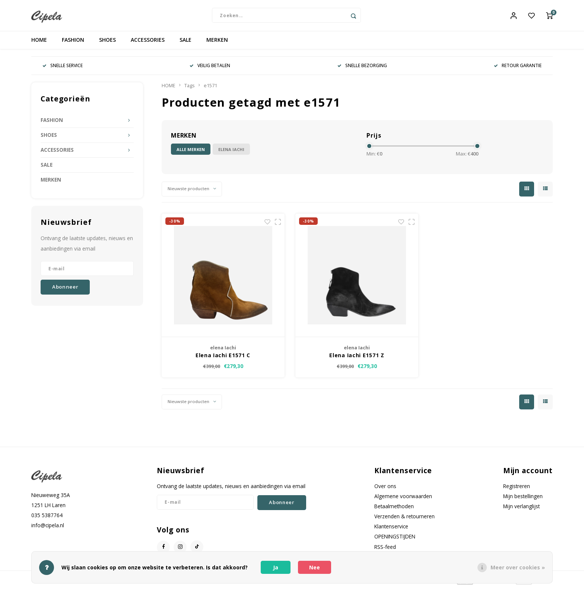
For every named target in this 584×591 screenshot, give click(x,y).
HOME (39, 42)
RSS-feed (385, 549)
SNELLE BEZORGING (362, 68)
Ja (275, 567)
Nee (314, 567)
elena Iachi (231, 152)
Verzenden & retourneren (404, 519)
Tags (189, 88)
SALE (185, 42)
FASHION (73, 42)
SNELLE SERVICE (62, 68)
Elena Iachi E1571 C (223, 357)
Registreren (516, 488)
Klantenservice (391, 529)
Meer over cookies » (518, 567)
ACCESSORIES (148, 42)
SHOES (107, 42)
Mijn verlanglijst (521, 508)
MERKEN (217, 42)
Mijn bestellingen (523, 498)
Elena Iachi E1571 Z (356, 357)
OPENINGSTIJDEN (394, 539)
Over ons (385, 488)
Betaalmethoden (394, 508)
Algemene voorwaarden (403, 498)
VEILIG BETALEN (210, 68)
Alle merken (191, 152)
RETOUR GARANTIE (518, 68)
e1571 (210, 88)
